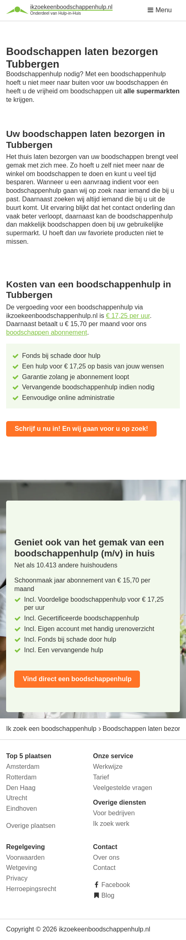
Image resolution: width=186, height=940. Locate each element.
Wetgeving (21, 867)
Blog (107, 895)
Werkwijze (108, 766)
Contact (104, 867)
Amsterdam (23, 766)
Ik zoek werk (111, 823)
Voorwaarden (25, 857)
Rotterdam (21, 777)
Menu (159, 10)
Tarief (101, 777)
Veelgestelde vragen (122, 787)
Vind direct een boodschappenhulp (77, 678)
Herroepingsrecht (31, 888)
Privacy (16, 878)
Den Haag (20, 787)
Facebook (115, 884)
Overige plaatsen (30, 825)
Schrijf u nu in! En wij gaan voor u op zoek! (81, 428)
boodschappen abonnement (46, 332)
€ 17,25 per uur (128, 315)
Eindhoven (21, 808)
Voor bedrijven (114, 813)
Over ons (106, 857)
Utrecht (16, 797)
